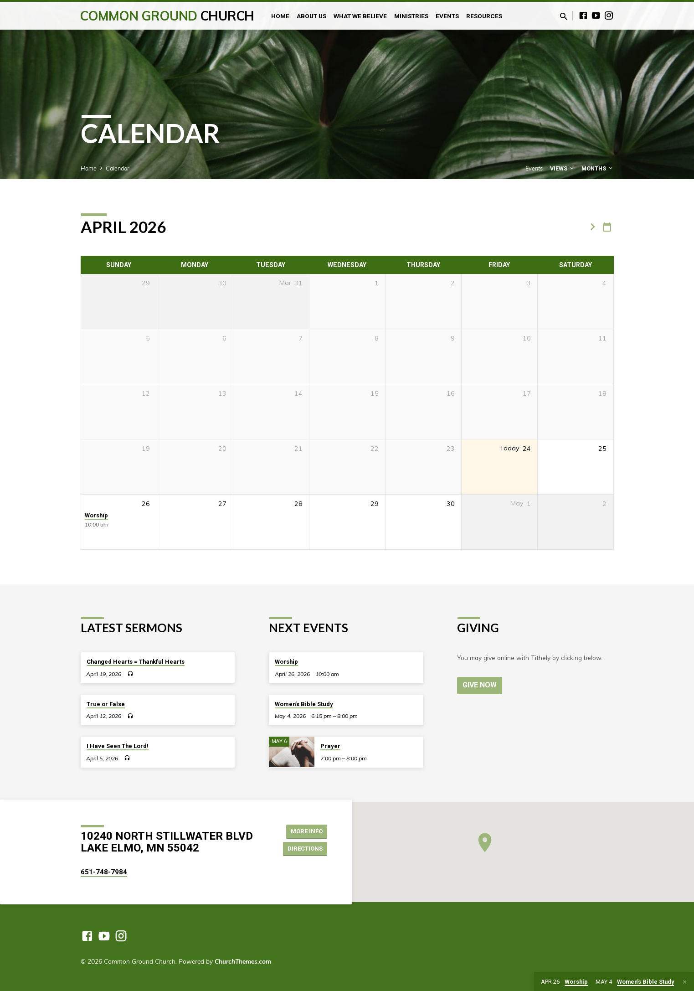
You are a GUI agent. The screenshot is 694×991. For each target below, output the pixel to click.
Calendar (117, 168)
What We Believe (360, 16)
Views (562, 168)
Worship (96, 515)
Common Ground (167, 16)
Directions (303, 848)
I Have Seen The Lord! (118, 746)
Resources (484, 16)
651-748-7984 (104, 872)
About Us (311, 16)
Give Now (480, 685)
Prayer (330, 746)
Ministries (411, 16)
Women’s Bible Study (304, 704)
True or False (106, 704)
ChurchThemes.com (243, 961)
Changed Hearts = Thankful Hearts (136, 661)
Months (597, 168)
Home (280, 16)
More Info (304, 830)
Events (447, 16)
